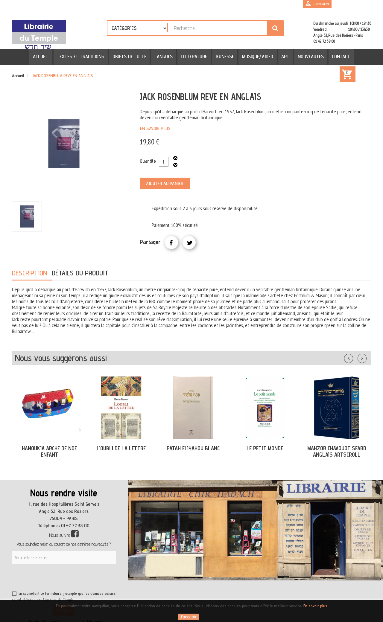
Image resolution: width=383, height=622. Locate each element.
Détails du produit (80, 273)
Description (29, 273)
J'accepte (188, 617)
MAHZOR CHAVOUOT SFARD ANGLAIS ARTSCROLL (336, 451)
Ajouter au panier (164, 183)
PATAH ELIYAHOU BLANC (193, 448)
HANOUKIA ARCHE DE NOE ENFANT (49, 451)
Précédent (354, 357)
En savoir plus (155, 128)
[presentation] (69, 578)
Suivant (366, 357)
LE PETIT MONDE (265, 448)
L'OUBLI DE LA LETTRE (121, 448)
